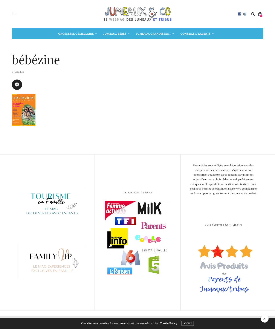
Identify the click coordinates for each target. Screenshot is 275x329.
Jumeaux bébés (114, 33)
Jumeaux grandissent (153, 33)
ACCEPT (187, 323)
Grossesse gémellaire (76, 33)
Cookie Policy (168, 323)
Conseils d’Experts (195, 33)
